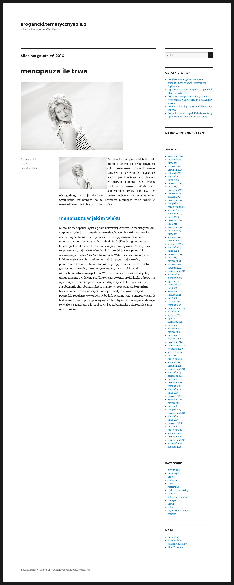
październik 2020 (176, 345)
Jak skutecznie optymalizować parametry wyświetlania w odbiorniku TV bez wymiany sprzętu (190, 100)
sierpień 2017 (174, 416)
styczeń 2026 (174, 166)
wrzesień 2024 (175, 210)
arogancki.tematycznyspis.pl (54, 24)
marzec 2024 (174, 230)
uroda (24, 163)
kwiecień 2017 (175, 430)
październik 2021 (176, 308)
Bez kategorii (174, 473)
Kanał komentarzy (177, 544)
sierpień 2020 (175, 352)
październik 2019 (176, 369)
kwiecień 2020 (175, 359)
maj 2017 (172, 426)
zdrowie (172, 514)
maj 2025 (172, 186)
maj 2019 (172, 379)
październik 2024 (176, 207)
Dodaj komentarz (30, 168)
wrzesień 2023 (175, 244)
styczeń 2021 (174, 338)
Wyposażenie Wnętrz (178, 510)
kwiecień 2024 (175, 227)
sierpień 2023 (175, 247)
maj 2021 (172, 325)
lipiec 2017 (173, 419)
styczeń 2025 (174, 196)
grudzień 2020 (175, 342)
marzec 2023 (174, 261)
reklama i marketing (178, 490)
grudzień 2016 (175, 436)
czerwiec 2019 (175, 376)
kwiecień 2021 (175, 328)
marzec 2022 (174, 294)
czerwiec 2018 (175, 396)
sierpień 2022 (175, 278)
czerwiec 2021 (175, 321)
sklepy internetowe (177, 497)
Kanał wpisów (175, 540)
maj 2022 (172, 288)
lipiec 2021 (173, 318)
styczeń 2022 (174, 301)
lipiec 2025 (173, 180)
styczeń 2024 (174, 237)
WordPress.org (175, 547)
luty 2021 (172, 335)
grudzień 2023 (175, 240)
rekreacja (172, 493)
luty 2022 (172, 298)
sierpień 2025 (175, 176)
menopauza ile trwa (54, 71)
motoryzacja (174, 487)
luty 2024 (172, 234)
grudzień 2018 (175, 382)
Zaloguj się (173, 537)
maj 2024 (172, 224)
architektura (174, 470)
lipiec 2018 (173, 392)
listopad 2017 (174, 409)
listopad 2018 (174, 386)
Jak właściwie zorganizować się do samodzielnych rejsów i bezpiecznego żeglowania (187, 83)
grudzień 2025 (175, 169)
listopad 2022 (175, 267)
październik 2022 (176, 271)
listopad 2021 (174, 305)
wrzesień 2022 (175, 274)
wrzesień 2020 (175, 349)
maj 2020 (172, 355)
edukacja (172, 480)
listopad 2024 (175, 203)
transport (173, 500)
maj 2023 (172, 257)
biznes (171, 476)
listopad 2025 (175, 173)
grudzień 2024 (175, 200)
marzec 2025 (174, 193)
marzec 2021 (174, 332)
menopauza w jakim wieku (89, 218)
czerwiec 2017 (175, 423)
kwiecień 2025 (175, 190)
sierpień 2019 (175, 372)
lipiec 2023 (173, 251)
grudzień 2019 (175, 365)
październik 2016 (176, 440)
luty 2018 (172, 406)
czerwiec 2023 (175, 254)
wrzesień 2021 (175, 311)
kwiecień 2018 (175, 399)
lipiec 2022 (173, 281)
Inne (170, 483)
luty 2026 (172, 163)
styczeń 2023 (174, 264)
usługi (171, 507)
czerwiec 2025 (175, 183)
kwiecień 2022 (175, 291)
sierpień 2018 (174, 389)
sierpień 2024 (175, 213)
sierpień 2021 (174, 315)
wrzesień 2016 (175, 443)
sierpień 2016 (175, 447)
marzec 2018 (174, 403)
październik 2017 (176, 413)
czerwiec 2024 (175, 220)
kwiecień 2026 (175, 156)
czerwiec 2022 (175, 284)
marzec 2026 (174, 159)
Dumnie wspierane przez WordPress (71, 569)
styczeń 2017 (174, 433)
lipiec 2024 (173, 217)
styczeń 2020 (174, 362)
